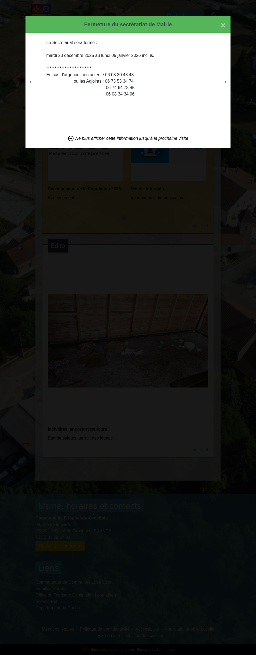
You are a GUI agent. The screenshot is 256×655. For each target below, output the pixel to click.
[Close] (223, 25)
